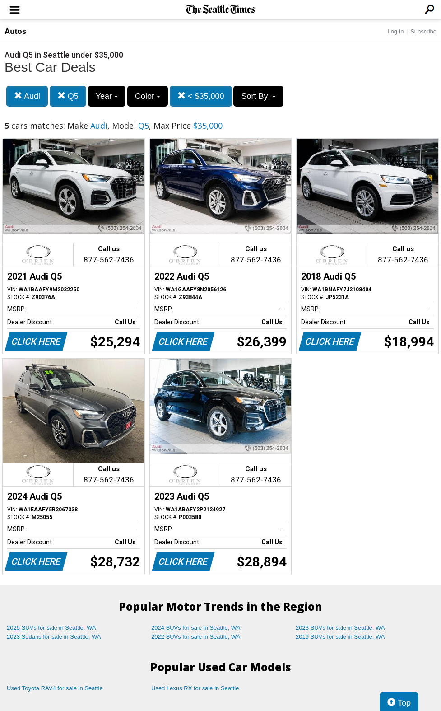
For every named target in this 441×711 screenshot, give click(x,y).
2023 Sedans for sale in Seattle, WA (54, 636)
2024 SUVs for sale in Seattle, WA (196, 627)
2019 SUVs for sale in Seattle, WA (340, 636)
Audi (27, 96)
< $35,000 (200, 96)
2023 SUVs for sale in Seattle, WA (340, 627)
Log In (395, 31)
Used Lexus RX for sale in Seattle (195, 688)
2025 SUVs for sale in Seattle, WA (51, 627)
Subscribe (423, 31)
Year (107, 96)
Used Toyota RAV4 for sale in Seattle (55, 688)
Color (147, 96)
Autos (15, 31)
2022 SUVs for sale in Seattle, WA (196, 636)
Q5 (68, 96)
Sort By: (258, 96)
